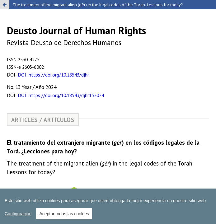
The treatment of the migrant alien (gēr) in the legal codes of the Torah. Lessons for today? (97, 4)
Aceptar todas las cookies (64, 217)
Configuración (18, 217)
